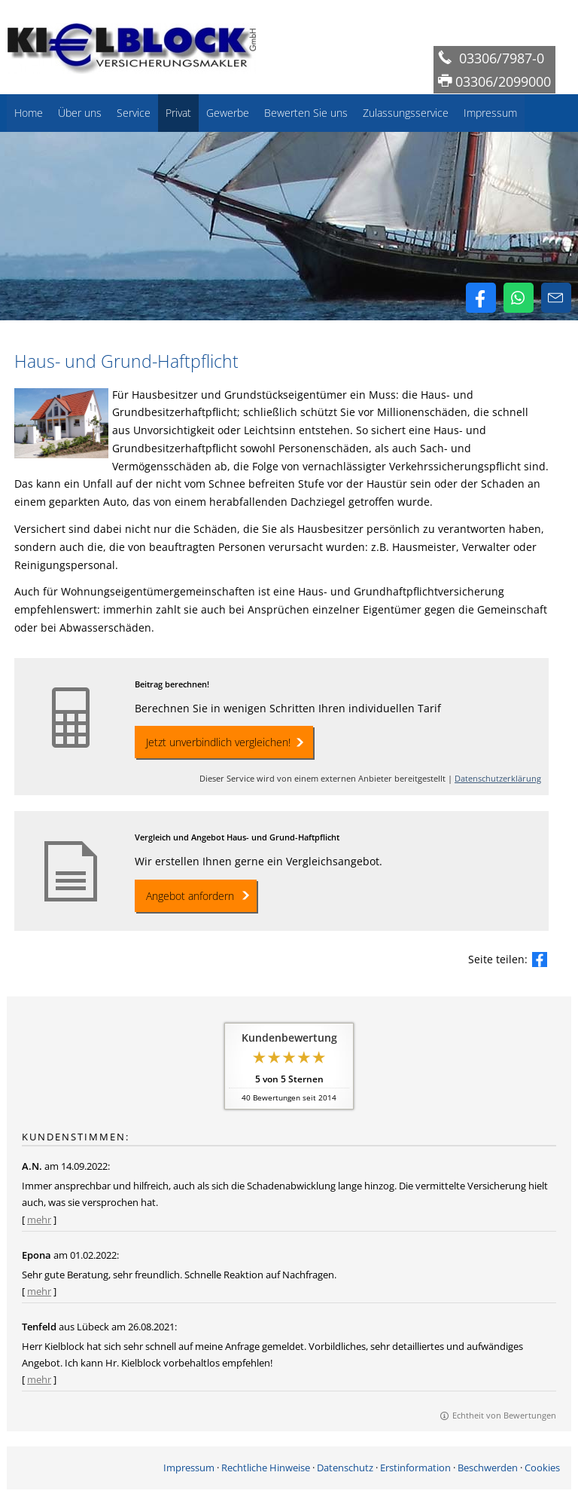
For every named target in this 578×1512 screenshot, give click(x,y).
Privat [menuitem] (178, 113)
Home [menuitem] (28, 113)
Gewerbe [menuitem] (227, 113)
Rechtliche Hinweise (265, 1467)
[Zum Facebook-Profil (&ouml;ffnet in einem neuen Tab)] (481, 298)
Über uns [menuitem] (80, 113)
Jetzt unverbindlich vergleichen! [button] (218, 742)
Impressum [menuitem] (490, 113)
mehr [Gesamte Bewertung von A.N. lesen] (39, 1219)
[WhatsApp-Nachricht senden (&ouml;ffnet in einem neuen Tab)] (518, 298)
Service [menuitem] (134, 113)
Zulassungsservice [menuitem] (406, 113)
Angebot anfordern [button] (190, 896)
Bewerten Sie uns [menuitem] (306, 113)
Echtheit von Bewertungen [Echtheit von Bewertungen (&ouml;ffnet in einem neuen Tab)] (504, 1415)
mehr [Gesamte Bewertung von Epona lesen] (39, 1291)
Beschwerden (488, 1467)
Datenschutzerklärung (498, 778)
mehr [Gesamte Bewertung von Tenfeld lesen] (39, 1379)
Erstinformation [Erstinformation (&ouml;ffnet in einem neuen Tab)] (415, 1467)
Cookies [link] (542, 1467)
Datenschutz (345, 1467)
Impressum (188, 1467)
